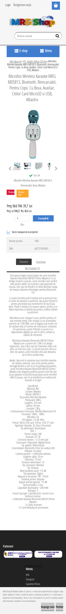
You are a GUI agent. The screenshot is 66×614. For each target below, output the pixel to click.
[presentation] (9, 168)
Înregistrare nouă (22, 5)
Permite (59, 607)
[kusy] (22, 218)
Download (41, 262)
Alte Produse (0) (32, 268)
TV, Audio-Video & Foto (35, 61)
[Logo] (33, 21)
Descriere (24, 262)
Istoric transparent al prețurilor (22, 232)
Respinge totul (47, 607)
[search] (58, 37)
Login (8, 5)
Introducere (16, 61)
